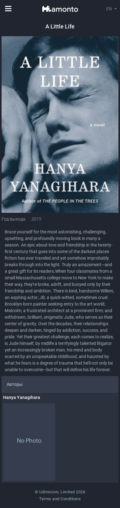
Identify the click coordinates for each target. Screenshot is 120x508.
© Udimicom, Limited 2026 (60, 492)
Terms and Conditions (60, 498)
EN (109, 9)
